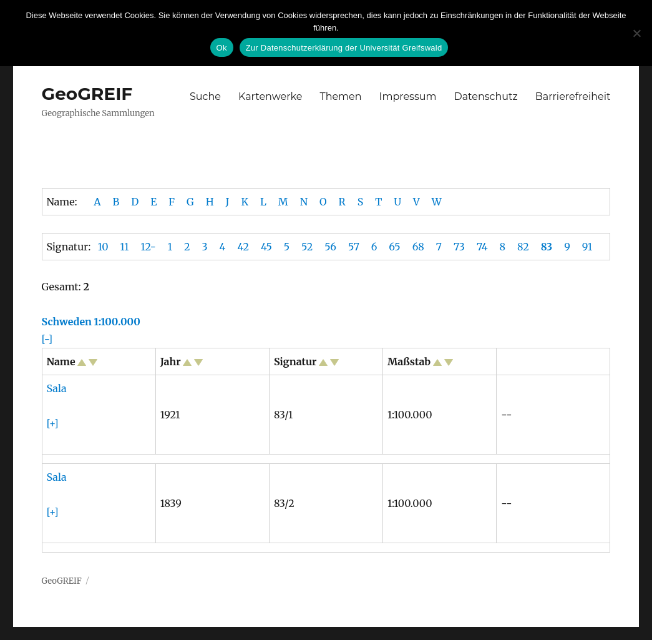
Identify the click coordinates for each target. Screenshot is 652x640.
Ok (222, 47)
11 (124, 246)
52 (307, 246)
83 (547, 246)
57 (353, 246)
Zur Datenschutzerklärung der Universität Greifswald (344, 47)
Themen (340, 96)
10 (103, 246)
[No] (636, 33)
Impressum (408, 96)
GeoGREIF (87, 93)
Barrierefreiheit (573, 96)
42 (243, 246)
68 (418, 246)
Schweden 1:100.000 (91, 321)
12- (147, 246)
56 (330, 246)
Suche (205, 96)
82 (523, 246)
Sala (57, 388)
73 (459, 246)
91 (587, 246)
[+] (53, 423)
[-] (47, 339)
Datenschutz (485, 96)
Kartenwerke (270, 96)
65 (394, 246)
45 (266, 246)
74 (482, 246)
